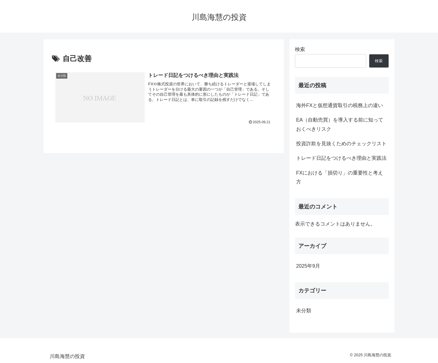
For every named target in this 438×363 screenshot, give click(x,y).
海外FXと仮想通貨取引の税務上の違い (339, 105)
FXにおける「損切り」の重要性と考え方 (339, 177)
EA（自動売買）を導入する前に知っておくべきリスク (339, 124)
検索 (300, 49)
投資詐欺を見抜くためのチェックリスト (341, 143)
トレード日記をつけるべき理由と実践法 (341, 158)
